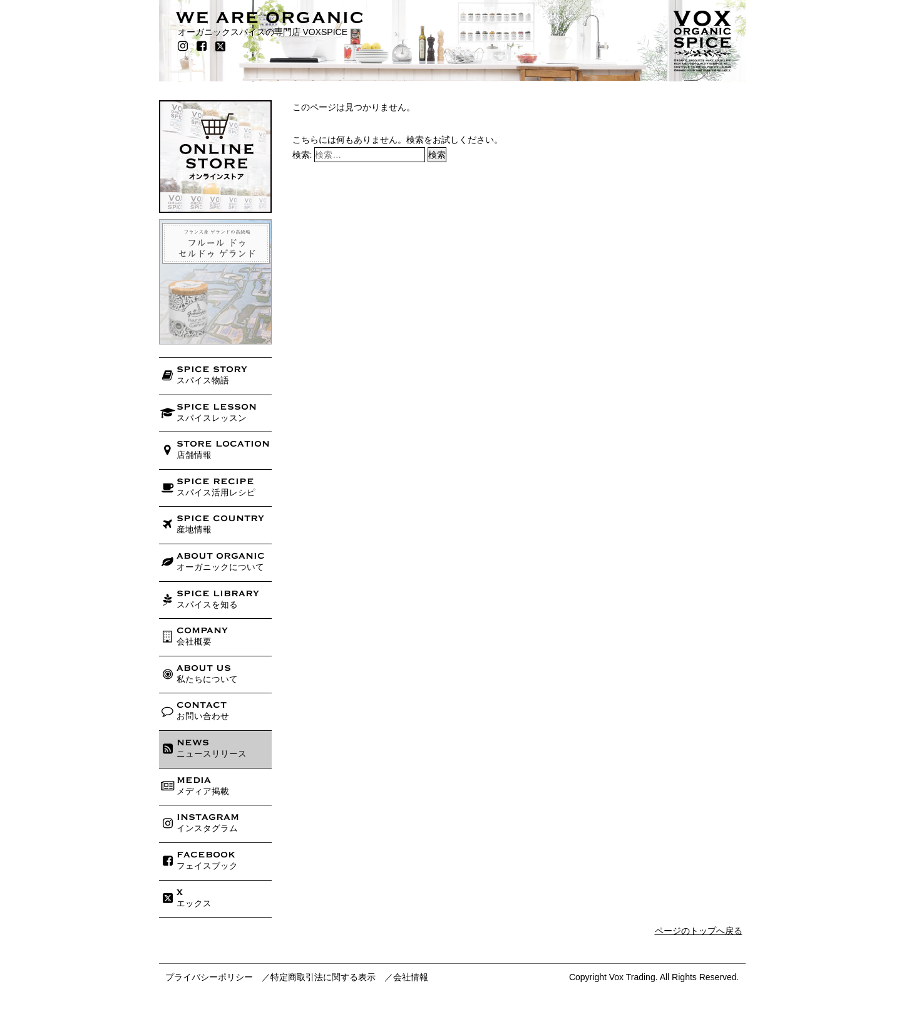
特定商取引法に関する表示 (323, 977)
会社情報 (410, 977)
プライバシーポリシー (209, 977)
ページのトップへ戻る (698, 931)
